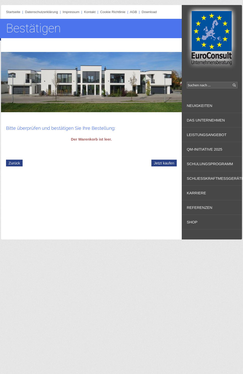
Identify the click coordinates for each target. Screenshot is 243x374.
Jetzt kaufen (164, 163)
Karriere (196, 193)
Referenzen (199, 207)
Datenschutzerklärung (41, 12)
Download (149, 12)
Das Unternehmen (206, 120)
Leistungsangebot (206, 135)
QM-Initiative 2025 (204, 149)
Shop (192, 222)
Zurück (14, 163)
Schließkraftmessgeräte (214, 178)
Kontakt (90, 12)
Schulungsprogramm (210, 164)
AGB (133, 12)
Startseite (13, 12)
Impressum (71, 12)
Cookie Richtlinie (113, 12)
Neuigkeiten (199, 105)
